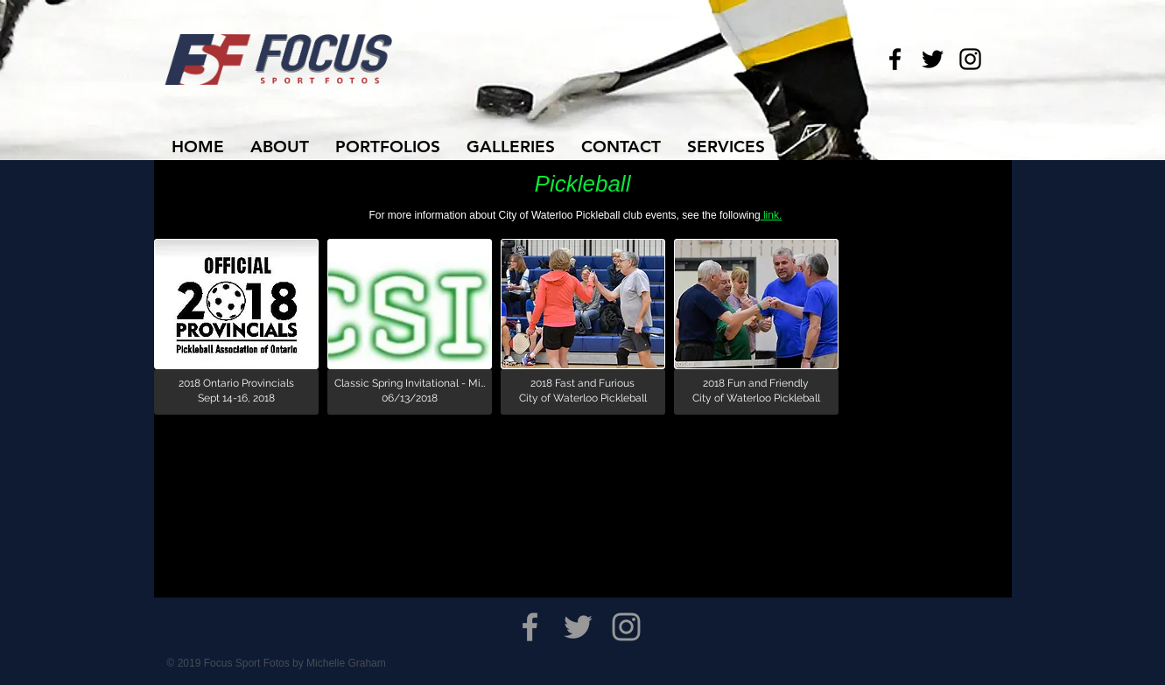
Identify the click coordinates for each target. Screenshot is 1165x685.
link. (772, 215)
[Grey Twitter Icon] (578, 627)
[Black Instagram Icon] (970, 59)
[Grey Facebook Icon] (530, 627)
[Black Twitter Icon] (932, 59)
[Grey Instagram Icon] (626, 627)
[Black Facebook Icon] (895, 59)
